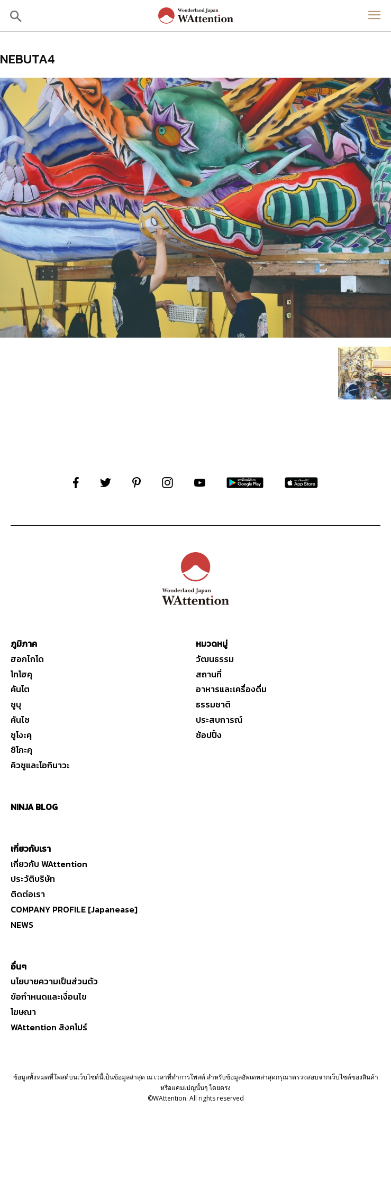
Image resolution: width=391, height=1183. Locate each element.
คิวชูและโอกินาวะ (40, 765)
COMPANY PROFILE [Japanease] (74, 909)
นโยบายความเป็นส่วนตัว (54, 981)
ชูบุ (16, 704)
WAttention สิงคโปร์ (49, 1027)
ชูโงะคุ (21, 735)
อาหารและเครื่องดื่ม (231, 689)
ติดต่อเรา (28, 894)
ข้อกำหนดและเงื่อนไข (49, 996)
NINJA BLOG (34, 806)
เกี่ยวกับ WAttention (49, 864)
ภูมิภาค (24, 643)
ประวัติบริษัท (33, 878)
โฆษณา (23, 1011)
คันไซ (20, 719)
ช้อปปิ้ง (209, 735)
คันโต (20, 689)
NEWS (22, 924)
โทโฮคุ (21, 674)
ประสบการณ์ (219, 719)
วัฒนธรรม (215, 659)
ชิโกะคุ (21, 749)
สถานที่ (209, 674)
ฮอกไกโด (27, 659)
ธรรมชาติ (213, 704)
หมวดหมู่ (212, 643)
